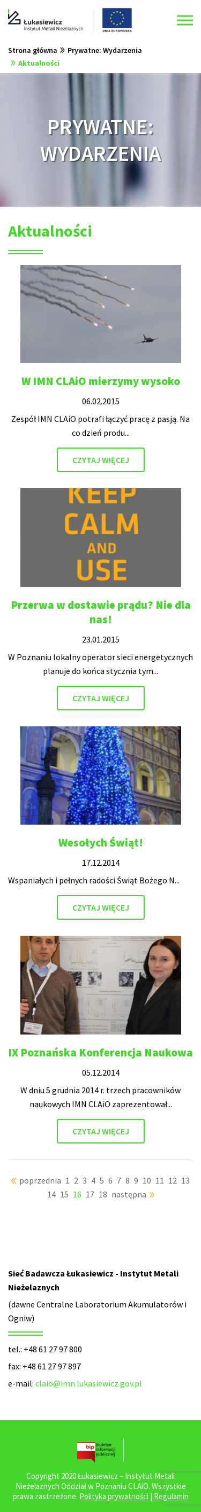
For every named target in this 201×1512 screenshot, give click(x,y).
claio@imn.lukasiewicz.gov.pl (88, 1383)
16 (77, 1194)
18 (103, 1194)
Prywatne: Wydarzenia (105, 50)
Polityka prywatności (113, 1496)
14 (51, 1194)
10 (147, 1180)
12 (172, 1180)
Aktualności (38, 63)
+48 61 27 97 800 (53, 1349)
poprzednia (40, 1180)
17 (90, 1194)
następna (128, 1194)
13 (185, 1180)
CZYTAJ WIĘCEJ (100, 460)
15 (64, 1194)
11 (159, 1180)
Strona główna (32, 50)
